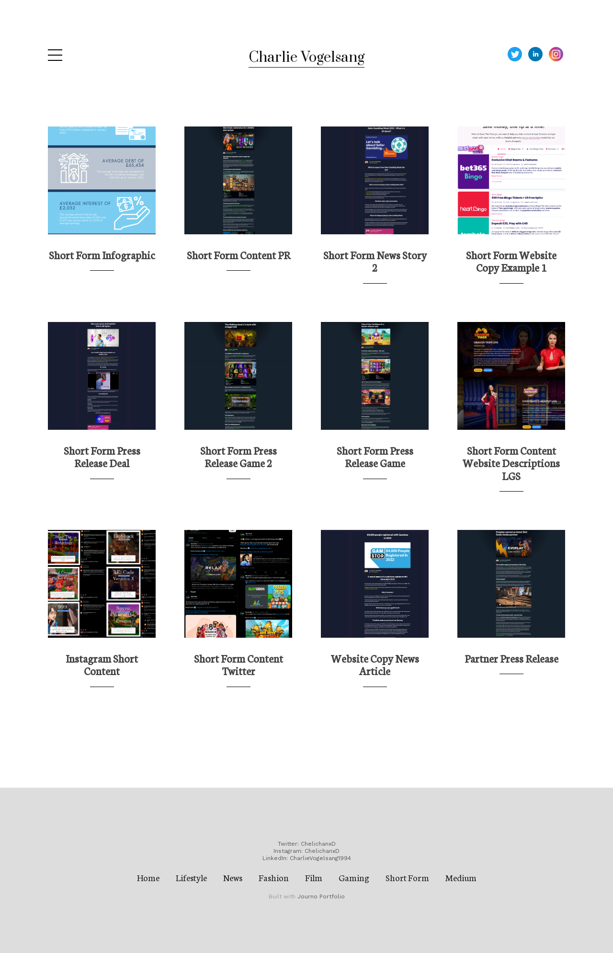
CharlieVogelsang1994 (320, 858)
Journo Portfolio (321, 896)
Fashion (274, 877)
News (232, 877)
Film (313, 877)
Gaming (354, 877)
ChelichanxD (318, 843)
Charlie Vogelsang (306, 57)
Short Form (407, 877)
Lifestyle (191, 877)
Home (148, 877)
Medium (461, 877)
